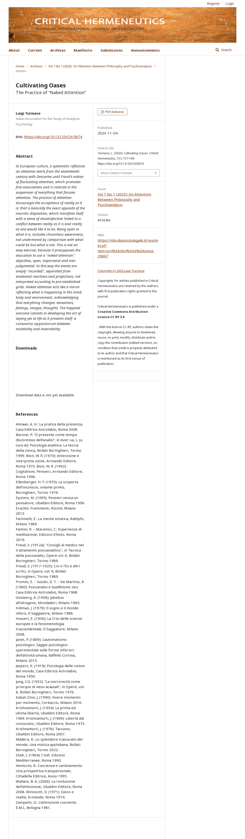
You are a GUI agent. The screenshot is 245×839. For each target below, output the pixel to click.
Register (213, 3)
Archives (58, 50)
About (14, 50)
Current (35, 50)
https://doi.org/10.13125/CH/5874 (53, 136)
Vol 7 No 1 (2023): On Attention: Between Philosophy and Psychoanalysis (100, 66)
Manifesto (83, 50)
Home (20, 66)
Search (226, 50)
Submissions (111, 50)
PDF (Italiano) (114, 112)
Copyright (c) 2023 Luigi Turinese (121, 271)
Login (229, 3)
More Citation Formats (116, 173)
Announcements (145, 50)
